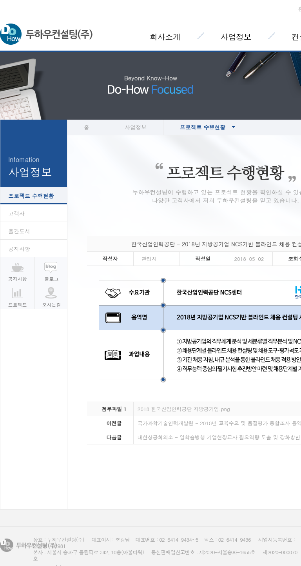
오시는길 (51, 304)
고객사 (16, 213)
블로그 (52, 278)
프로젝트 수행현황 (31, 196)
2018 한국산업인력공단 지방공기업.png (184, 409)
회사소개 (165, 36)
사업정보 (236, 36)
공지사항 (19, 249)
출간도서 (19, 231)
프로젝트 (17, 304)
